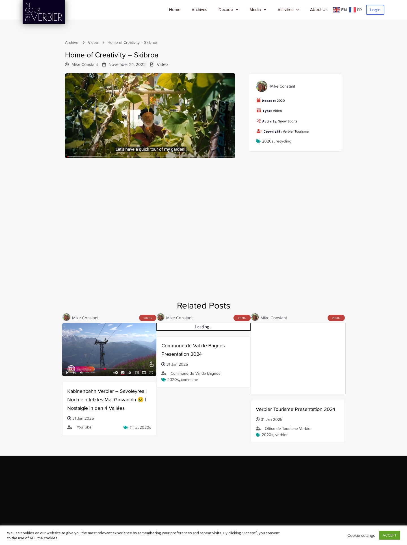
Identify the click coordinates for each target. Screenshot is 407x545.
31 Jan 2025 (83, 418)
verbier (281, 364)
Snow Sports (287, 121)
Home (174, 9)
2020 (281, 100)
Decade (228, 9)
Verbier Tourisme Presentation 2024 (295, 338)
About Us (319, 9)
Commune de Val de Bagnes (195, 373)
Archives (199, 9)
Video (93, 42)
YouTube (84, 427)
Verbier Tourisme (296, 131)
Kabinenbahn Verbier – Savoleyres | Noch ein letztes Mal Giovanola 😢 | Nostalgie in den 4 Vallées (107, 399)
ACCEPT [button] (390, 535)
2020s (268, 141)
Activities (288, 9)
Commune (189, 379)
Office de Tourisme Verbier (288, 358)
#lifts (133, 427)
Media (258, 9)
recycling (283, 141)
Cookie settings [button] (361, 535)
